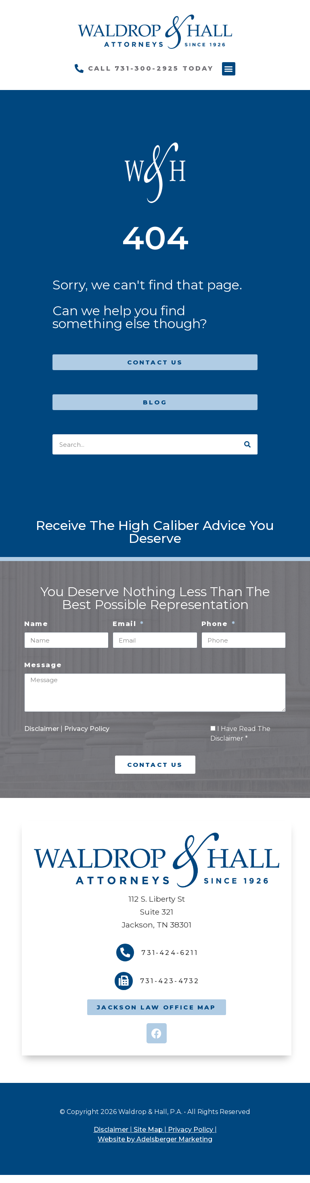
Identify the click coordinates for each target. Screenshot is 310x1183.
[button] (228, 68)
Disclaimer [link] (111, 1129)
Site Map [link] (148, 1129)
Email (126, 624)
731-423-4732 (169, 981)
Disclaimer (42, 729)
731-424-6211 (170, 953)
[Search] (247, 444)
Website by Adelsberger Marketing (155, 1139)
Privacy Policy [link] (190, 1129)
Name (36, 624)
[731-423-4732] (123, 981)
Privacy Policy (86, 729)
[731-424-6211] (125, 952)
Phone (216, 624)
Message (43, 665)
